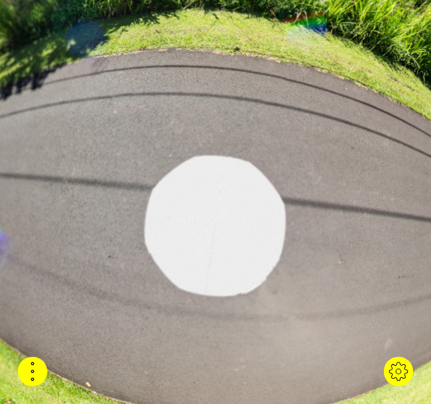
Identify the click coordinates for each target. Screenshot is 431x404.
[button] (32, 371)
